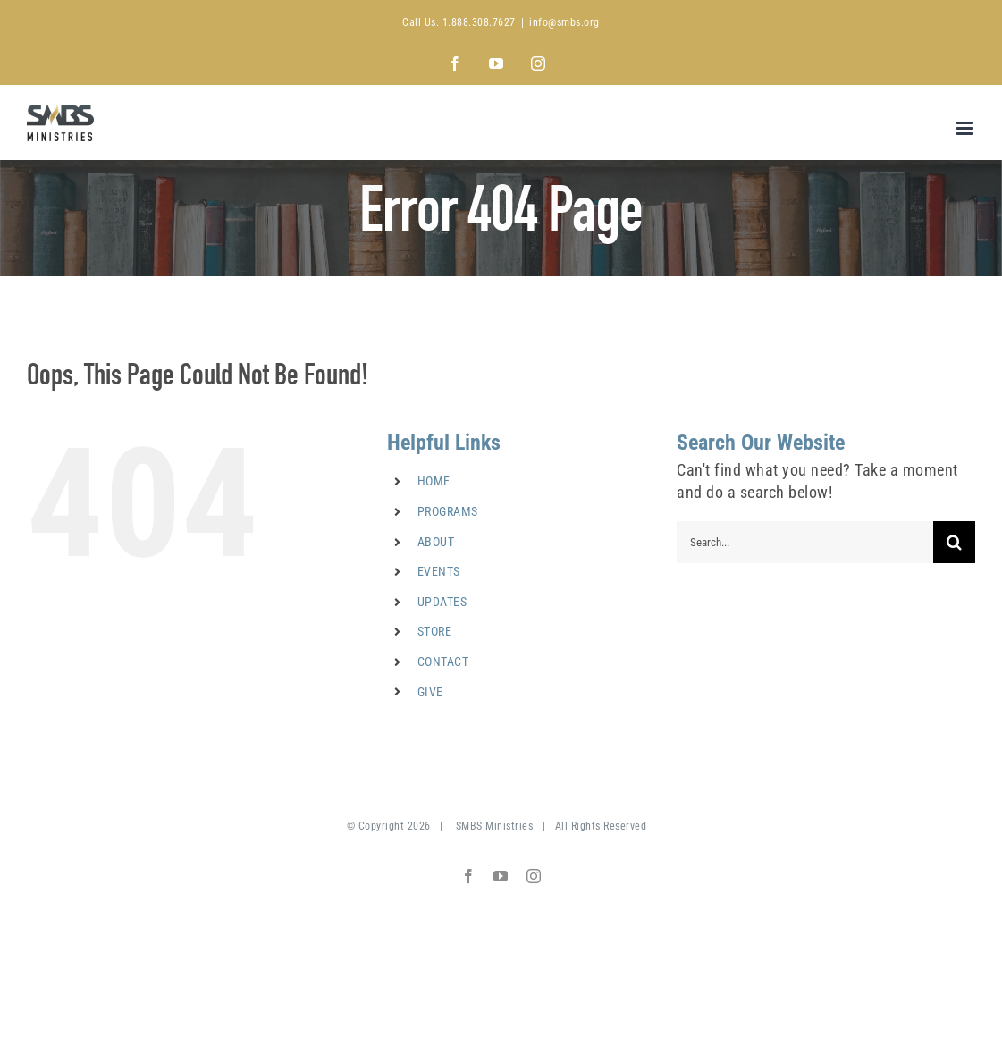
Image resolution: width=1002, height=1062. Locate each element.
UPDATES (442, 601)
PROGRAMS (447, 511)
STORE (434, 631)
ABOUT (436, 542)
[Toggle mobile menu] (966, 128)
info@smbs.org (564, 22)
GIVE (430, 692)
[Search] (954, 542)
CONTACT (443, 661)
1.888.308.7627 (479, 22)
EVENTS (438, 571)
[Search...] (805, 542)
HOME (433, 481)
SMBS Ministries (495, 826)
